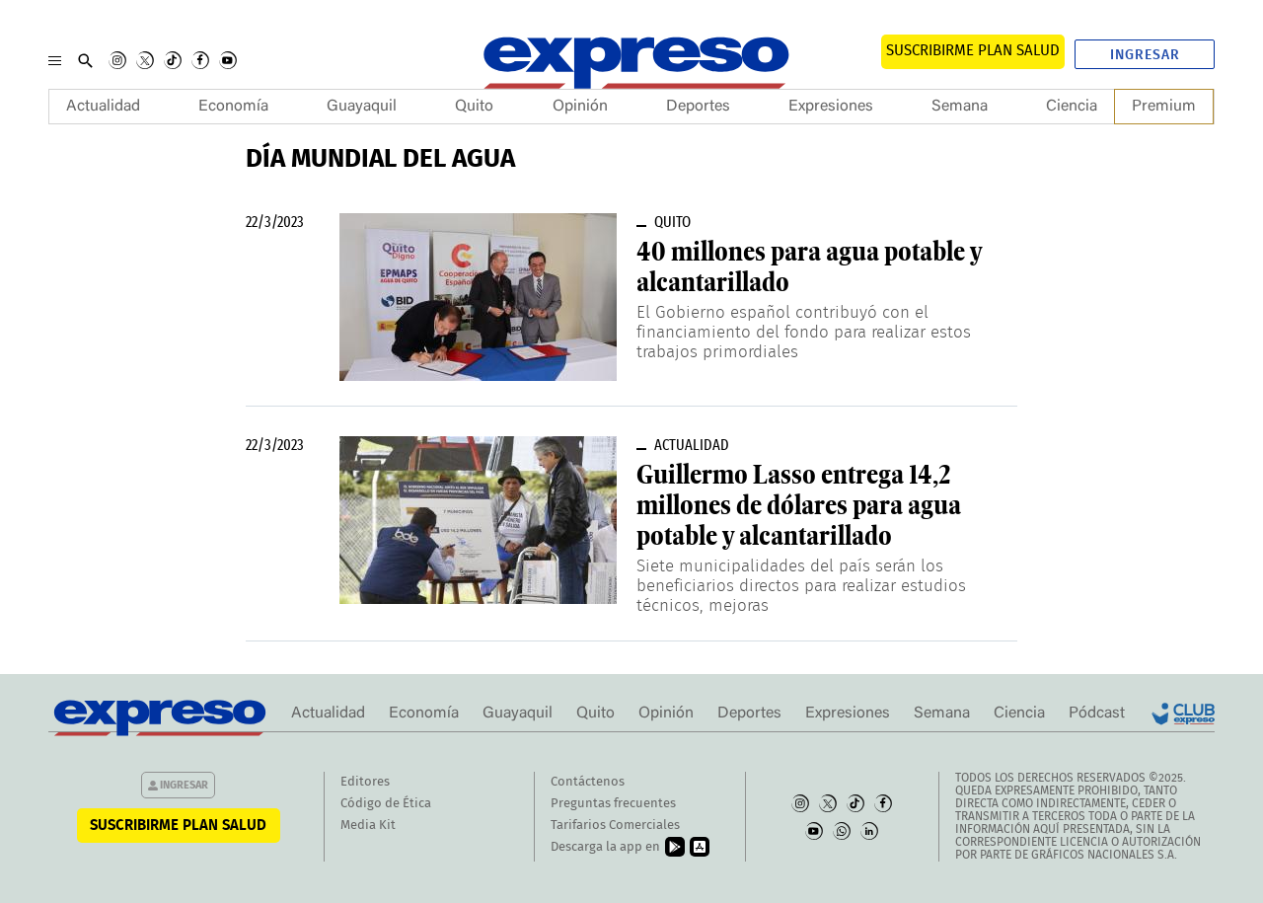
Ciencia (1071, 106)
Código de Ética (385, 803)
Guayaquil (362, 106)
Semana (959, 106)
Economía (233, 106)
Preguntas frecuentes (613, 803)
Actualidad (103, 106)
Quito (474, 106)
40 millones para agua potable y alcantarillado (809, 267)
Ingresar (1145, 55)
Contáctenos (588, 782)
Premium (1164, 106)
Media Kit (368, 825)
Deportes (698, 106)
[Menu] (54, 60)
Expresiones (830, 106)
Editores (365, 782)
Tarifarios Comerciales (615, 825)
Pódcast (1097, 713)
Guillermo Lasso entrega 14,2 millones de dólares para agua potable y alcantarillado (798, 505)
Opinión (580, 106)
